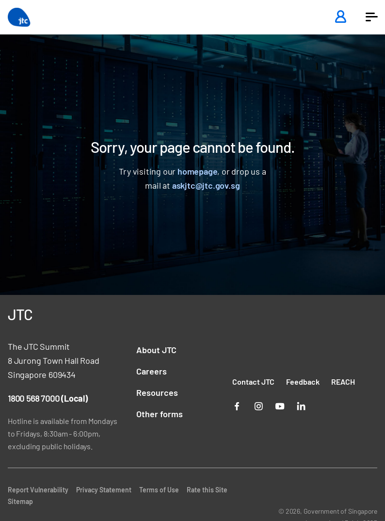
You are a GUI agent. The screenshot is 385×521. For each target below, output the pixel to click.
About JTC (156, 349)
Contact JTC (253, 381)
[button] (371, 17)
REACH (343, 381)
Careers (151, 371)
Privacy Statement (103, 490)
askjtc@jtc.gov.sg (206, 185)
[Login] (340, 17)
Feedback (303, 381)
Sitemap (20, 501)
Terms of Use (159, 490)
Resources (157, 392)
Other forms (159, 413)
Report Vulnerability (38, 490)
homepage (197, 171)
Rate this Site (207, 490)
